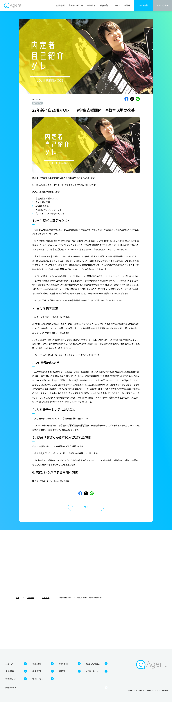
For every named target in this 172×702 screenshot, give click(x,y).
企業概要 (60, 5)
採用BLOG (45, 597)
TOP (17, 597)
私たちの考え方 (76, 5)
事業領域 (91, 5)
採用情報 (143, 5)
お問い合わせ (162, 5)
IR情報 (127, 5)
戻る (86, 506)
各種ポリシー (11, 679)
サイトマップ (37, 679)
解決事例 (104, 5)
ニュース (116, 5)
